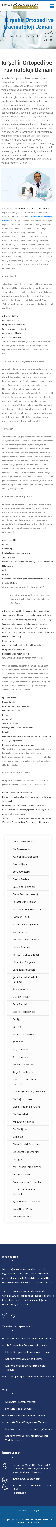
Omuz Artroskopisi (23, 841)
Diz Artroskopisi (22, 849)
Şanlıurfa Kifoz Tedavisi (18, 1408)
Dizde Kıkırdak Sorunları (26, 1144)
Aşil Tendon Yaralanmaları (27, 1167)
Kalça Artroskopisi (23, 1072)
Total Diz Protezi (22, 1216)
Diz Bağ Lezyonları (23, 1099)
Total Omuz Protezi (23, 1209)
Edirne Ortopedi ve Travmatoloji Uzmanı (27, 1352)
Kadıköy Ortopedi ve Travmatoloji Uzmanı (28, 1429)
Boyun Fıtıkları (21, 879)
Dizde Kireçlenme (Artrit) (26, 1106)
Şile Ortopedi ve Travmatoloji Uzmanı (26, 1345)
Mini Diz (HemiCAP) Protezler (29, 1091)
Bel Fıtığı (17, 1026)
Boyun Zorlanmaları (24, 886)
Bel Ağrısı (18, 1019)
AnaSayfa (47, 32)
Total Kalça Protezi (23, 1064)
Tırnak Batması (21, 1174)
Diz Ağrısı (18, 1159)
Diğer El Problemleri (24, 1011)
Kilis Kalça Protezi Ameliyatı (20, 1401)
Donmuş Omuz (21, 917)
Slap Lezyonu (20, 932)
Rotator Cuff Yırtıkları (24, 901)
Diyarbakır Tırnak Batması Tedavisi (25, 1415)
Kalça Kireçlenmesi (23, 1057)
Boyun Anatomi (21, 871)
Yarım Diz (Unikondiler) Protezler (25, 1082)
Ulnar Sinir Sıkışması (24, 962)
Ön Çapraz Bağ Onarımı (26, 1151)
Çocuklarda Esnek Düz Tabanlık (25, 1192)
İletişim (36, 1510)
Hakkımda (21, 1510)
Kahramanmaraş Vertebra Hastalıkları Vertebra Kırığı (26, 1438)
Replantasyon (20, 989)
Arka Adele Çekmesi (23, 1121)
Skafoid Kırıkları (21, 996)
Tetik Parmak (20, 1004)
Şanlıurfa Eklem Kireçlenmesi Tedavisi (26, 1422)
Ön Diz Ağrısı (20, 1129)
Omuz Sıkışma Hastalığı (26, 894)
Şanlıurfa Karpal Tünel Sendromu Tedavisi (29, 1338)
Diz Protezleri (20, 1114)
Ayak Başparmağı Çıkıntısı (27, 1182)
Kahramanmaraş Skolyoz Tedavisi (24, 1358)
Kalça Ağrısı (19, 1042)
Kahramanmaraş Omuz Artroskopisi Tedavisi (25, 1367)
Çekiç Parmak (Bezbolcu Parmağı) (26, 979)
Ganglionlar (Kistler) (24, 969)
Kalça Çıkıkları (20, 1049)
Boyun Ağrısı (20, 864)
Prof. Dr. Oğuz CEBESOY (38, 1519)
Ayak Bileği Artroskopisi (26, 856)
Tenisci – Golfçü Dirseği (26, 954)
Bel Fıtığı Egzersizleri (24, 1034)
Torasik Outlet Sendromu (27, 939)
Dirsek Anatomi (21, 947)
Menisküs (18, 1136)
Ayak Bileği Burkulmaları (26, 1201)
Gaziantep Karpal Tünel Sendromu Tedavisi (29, 1376)
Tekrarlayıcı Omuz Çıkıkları (27, 909)
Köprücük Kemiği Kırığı (25, 924)
